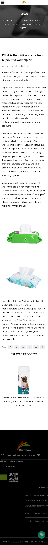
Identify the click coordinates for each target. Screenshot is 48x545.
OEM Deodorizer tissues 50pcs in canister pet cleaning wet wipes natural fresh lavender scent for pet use (24, 401)
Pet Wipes (7, 327)
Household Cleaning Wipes (31, 324)
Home (6, 20)
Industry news (26, 20)
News (14, 20)
